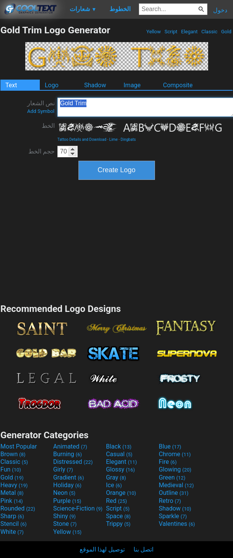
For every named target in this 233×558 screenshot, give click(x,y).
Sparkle (173, 516)
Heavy (14, 485)
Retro (170, 500)
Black (119, 446)
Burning (67, 454)
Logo (52, 85)
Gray (116, 477)
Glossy (120, 469)
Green (172, 477)
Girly (63, 469)
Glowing (175, 469)
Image (132, 85)
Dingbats (128, 139)
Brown (12, 454)
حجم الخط (41, 151)
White (12, 531)
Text (11, 85)
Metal (12, 492)
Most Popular (18, 446)
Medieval (176, 485)
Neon (64, 492)
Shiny (64, 516)
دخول (220, 10)
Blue (170, 446)
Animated (70, 446)
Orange (121, 492)
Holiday (67, 485)
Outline (174, 492)
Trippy (118, 523)
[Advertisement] (116, 240)
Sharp (12, 516)
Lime (113, 139)
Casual (119, 454)
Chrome (175, 454)
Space (118, 516)
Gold (226, 31)
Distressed (73, 461)
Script (171, 31)
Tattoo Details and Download (81, 139)
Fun (10, 469)
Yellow (153, 31)
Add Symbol (40, 111)
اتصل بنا (143, 549)
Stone (65, 523)
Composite (178, 85)
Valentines (177, 523)
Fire (168, 461)
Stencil (13, 523)
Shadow (95, 85)
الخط (48, 125)
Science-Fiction (78, 508)
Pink (11, 500)
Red (116, 500)
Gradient (68, 477)
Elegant (189, 31)
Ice (114, 485)
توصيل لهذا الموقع (102, 549)
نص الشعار (41, 107)
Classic (209, 31)
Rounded (17, 508)
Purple (67, 500)
